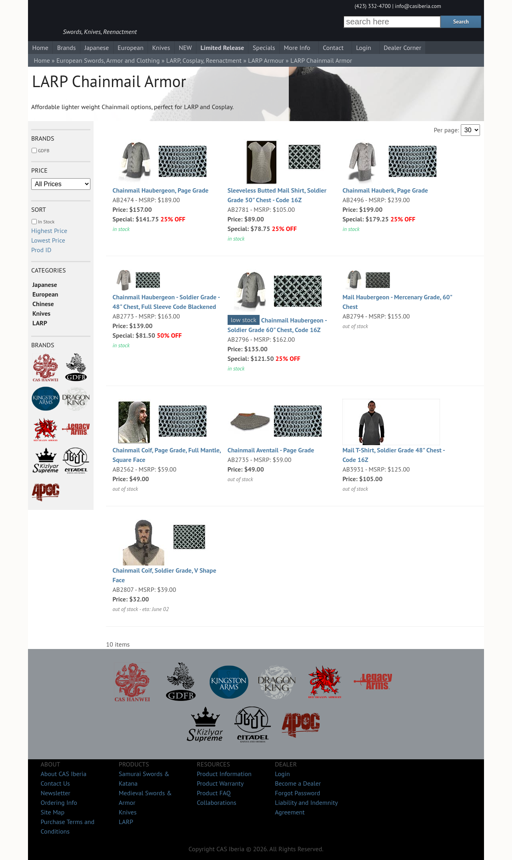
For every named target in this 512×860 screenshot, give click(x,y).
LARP (39, 323)
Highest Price (49, 231)
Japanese (96, 48)
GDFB (43, 150)
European (131, 48)
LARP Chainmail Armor (321, 60)
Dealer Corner (402, 48)
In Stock (46, 222)
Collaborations (216, 802)
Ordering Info (58, 802)
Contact (333, 48)
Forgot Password (297, 793)
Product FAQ (214, 793)
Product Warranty (220, 783)
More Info (297, 48)
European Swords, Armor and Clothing (108, 60)
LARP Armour (266, 60)
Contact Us (55, 783)
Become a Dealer (298, 783)
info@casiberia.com (418, 6)
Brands (66, 48)
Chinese (43, 304)
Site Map (52, 812)
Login (363, 48)
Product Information (224, 774)
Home (40, 48)
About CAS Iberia (63, 774)
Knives (161, 48)
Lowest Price (48, 240)
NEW (185, 48)
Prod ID (41, 250)
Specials (264, 48)
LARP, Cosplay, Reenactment (204, 60)
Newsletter (55, 793)
